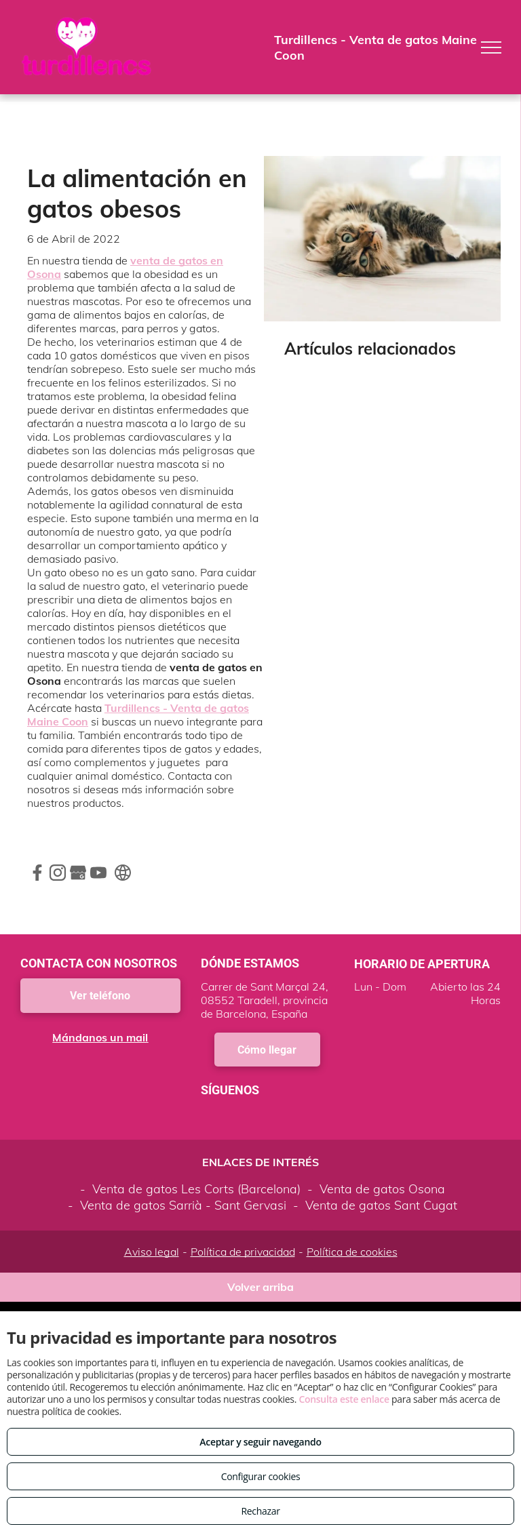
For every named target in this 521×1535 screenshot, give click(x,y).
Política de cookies (352, 1251)
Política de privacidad (243, 1251)
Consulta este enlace (343, 1399)
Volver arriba (260, 1287)
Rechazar (260, 1510)
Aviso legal (151, 1251)
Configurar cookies (261, 1476)
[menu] (491, 47)
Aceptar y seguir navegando (260, 1441)
